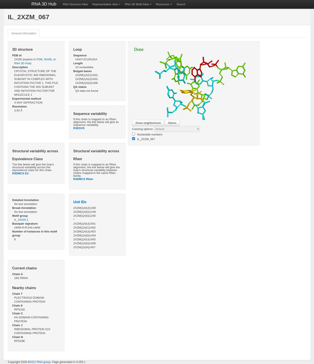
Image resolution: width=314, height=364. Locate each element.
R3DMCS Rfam (83, 179)
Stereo (172, 123)
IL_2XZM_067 (143, 139)
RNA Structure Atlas (75, 4)
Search (180, 4)
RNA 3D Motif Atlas (137, 4)
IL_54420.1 (21, 219)
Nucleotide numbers (147, 134)
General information (23, 33)
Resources (162, 4)
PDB (40, 59)
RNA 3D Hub (43, 4)
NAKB (48, 59)
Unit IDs (79, 202)
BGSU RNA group (39, 362)
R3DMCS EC (20, 173)
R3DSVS (79, 128)
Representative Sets (105, 4)
